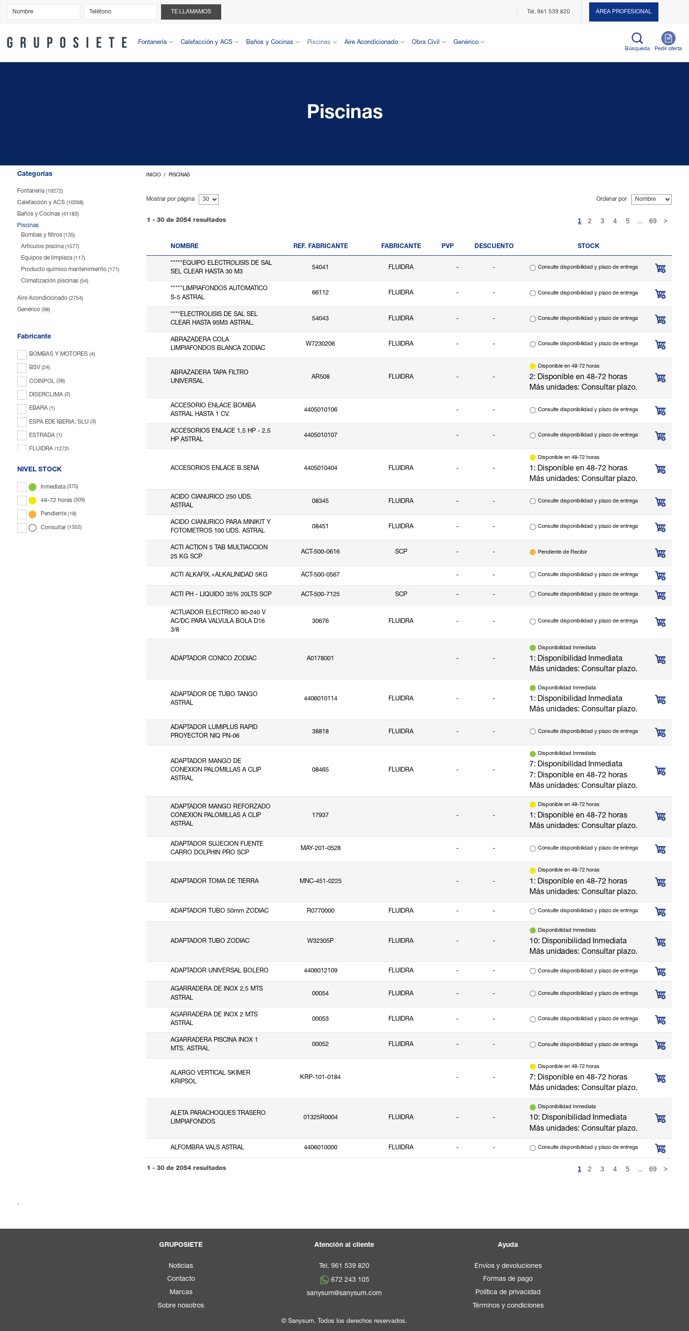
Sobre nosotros (181, 1306)
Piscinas (319, 43)
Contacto (181, 1279)
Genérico (465, 43)
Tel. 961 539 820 (549, 12)
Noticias (181, 1266)
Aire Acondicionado (371, 43)
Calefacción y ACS (206, 43)
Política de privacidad (507, 1292)
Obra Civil (426, 43)
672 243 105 (350, 1280)
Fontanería (152, 43)
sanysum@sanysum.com (344, 1293)
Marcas (181, 1292)
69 (653, 221)
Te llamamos (191, 12)
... (640, 221)
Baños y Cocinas (269, 43)
